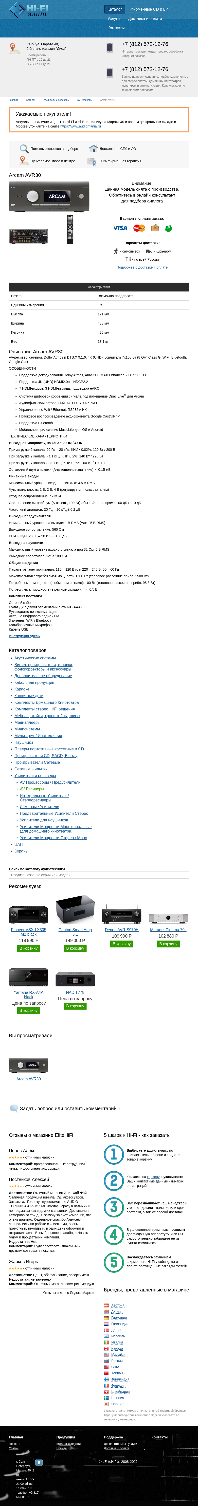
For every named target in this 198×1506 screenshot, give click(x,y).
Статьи (13, 1448)
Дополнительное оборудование (43, 676)
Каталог (115, 9)
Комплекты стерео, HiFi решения (44, 709)
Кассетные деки (28, 696)
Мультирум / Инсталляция (38, 736)
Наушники (23, 742)
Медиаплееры (27, 722)
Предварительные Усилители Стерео (54, 813)
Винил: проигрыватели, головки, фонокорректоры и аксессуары (43, 667)
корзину (153, 1177)
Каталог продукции (69, 1444)
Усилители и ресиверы (56, 100)
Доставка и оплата (145, 19)
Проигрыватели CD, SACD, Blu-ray (45, 756)
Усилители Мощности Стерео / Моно (53, 838)
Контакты (116, 28)
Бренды (61, 1448)
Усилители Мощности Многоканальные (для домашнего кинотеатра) (56, 829)
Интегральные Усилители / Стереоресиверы (44, 798)
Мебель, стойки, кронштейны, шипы (47, 716)
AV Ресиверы (84, 100)
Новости (14, 1444)
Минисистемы (27, 729)
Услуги (114, 19)
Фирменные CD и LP (149, 9)
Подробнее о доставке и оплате (142, 267)
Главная (13, 100)
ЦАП (18, 844)
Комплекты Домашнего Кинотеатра (46, 702)
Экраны (21, 851)
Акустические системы (35, 658)
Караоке (21, 689)
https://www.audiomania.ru (80, 126)
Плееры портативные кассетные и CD (49, 749)
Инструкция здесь (24, 636)
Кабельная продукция (34, 682)
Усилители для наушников (44, 820)
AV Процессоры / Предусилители (50, 782)
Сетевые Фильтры (31, 769)
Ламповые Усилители (39, 807)
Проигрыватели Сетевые (37, 762)
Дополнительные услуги (120, 1444)
